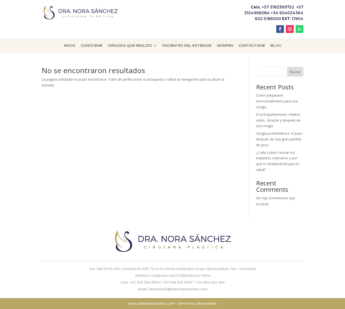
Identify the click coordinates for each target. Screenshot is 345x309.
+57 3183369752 (278, 7)
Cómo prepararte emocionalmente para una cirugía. (277, 101)
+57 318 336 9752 (145, 282)
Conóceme (91, 46)
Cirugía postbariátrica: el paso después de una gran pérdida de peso (279, 139)
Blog (275, 46)
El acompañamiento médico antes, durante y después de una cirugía (278, 120)
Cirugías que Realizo (130, 46)
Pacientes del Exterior (187, 46)
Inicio (69, 46)
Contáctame (251, 46)
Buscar (295, 72)
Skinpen (225, 46)
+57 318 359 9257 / (179, 282)
